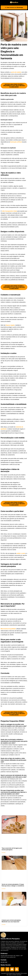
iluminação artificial (16, 142)
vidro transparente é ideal (9, 211)
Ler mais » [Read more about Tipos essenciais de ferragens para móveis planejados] (4, 852)
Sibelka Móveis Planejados (10, 939)
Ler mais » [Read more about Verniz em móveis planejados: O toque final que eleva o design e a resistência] (4, 888)
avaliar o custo (21, 553)
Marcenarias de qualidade (8, 628)
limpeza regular (10, 325)
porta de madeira (16, 72)
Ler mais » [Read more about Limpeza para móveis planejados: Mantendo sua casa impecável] (4, 924)
